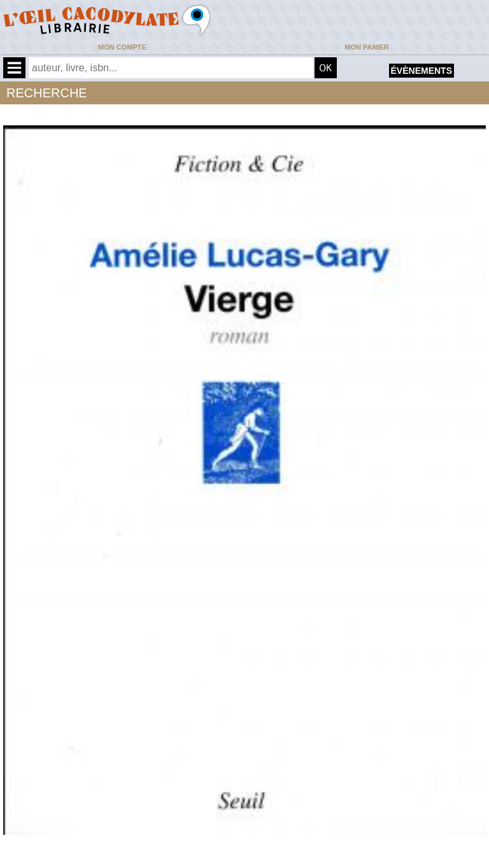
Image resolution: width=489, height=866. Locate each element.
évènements (421, 71)
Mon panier (366, 47)
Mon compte (122, 47)
